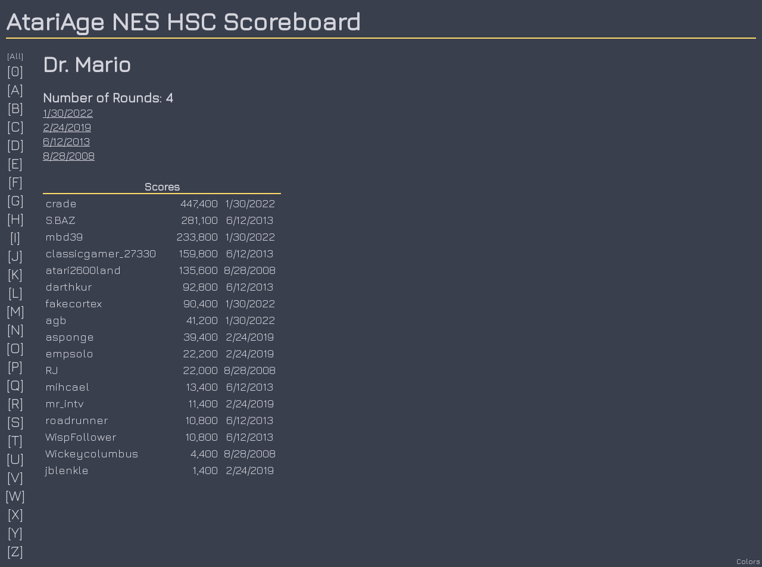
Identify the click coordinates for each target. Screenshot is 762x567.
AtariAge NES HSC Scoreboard (183, 21)
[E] (15, 163)
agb (56, 319)
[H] (16, 218)
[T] (15, 440)
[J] (15, 255)
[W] (15, 495)
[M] (15, 311)
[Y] (15, 532)
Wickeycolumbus (91, 453)
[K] (15, 274)
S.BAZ (60, 219)
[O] (15, 347)
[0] (15, 71)
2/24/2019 (67, 126)
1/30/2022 (68, 112)
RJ (51, 369)
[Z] (15, 551)
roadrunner (76, 419)
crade (61, 203)
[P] (15, 366)
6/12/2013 (66, 141)
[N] (16, 329)
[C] (16, 126)
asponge (69, 336)
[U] (15, 458)
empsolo (69, 353)
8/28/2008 (69, 155)
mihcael (67, 386)
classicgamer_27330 (100, 253)
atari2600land (83, 269)
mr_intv (64, 403)
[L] (16, 292)
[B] (15, 107)
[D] (16, 144)
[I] (15, 237)
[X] (15, 514)
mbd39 (64, 236)
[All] (15, 56)
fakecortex (73, 303)
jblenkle (67, 469)
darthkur (68, 286)
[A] (15, 89)
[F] (16, 181)
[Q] (15, 384)
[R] (15, 403)
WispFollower (80, 436)
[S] (16, 421)
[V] (15, 477)
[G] (16, 200)
